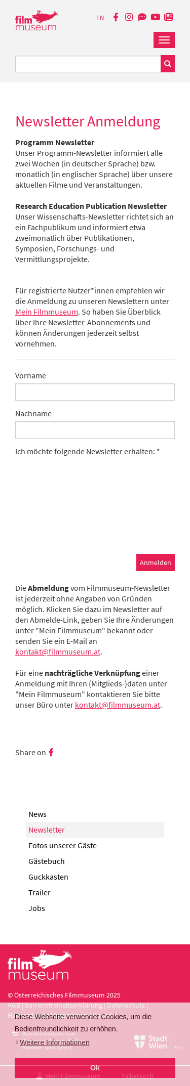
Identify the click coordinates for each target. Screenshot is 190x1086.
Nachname (33, 413)
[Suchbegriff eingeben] (88, 64)
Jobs (36, 908)
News (37, 814)
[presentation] (92, 523)
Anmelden (155, 562)
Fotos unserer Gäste (62, 845)
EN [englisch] (100, 18)
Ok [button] (95, 1068)
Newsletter (46, 829)
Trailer (39, 892)
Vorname (30, 375)
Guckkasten (48, 877)
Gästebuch (46, 861)
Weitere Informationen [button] (54, 1042)
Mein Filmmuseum (46, 312)
